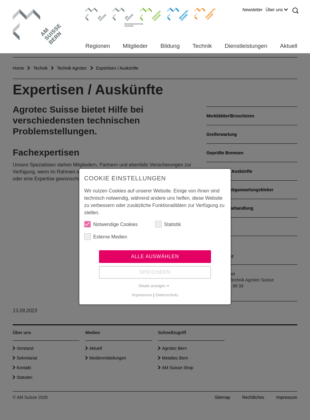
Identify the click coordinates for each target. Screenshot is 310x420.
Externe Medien (105, 236)
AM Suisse (94, 10)
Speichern (155, 272)
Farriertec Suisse (202, 13)
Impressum (142, 295)
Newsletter (252, 9)
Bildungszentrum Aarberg (123, 13)
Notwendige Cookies (111, 224)
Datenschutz (166, 295)
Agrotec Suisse (146, 13)
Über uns (276, 9)
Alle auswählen (155, 256)
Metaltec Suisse (174, 13)
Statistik (168, 224)
